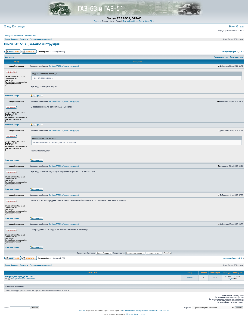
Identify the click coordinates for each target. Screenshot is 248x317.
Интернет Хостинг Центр (136, 314)
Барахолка (24, 39)
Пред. (234, 52)
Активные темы (31, 36)
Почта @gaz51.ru (146, 21)
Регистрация (18, 27)
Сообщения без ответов (13, 36)
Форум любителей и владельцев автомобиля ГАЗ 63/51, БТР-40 (145, 310)
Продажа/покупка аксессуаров (23, 279)
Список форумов (11, 39)
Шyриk (189, 278)
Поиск (240, 27)
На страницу (227, 52)
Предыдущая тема (221, 57)
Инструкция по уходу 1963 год (19, 277)
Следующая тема (236, 57)
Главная (97, 21)
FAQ (232, 27)
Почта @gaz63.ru (130, 21)
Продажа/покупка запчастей (41, 39)
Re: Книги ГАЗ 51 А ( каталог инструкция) (64, 66)
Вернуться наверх (12, 96)
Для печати (9, 57)
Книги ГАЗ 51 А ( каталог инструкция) (32, 44)
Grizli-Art (82, 310)
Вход (7, 27)
